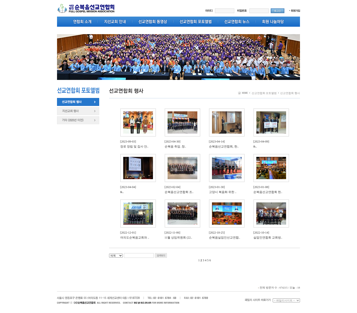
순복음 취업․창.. (175, 146)
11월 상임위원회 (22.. (178, 237)
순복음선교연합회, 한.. (224, 146)
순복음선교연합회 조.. (179, 192)
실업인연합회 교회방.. (267, 237)
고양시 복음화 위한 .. (223, 192)
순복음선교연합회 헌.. (267, 192)
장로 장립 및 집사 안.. (134, 146)
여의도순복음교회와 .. (134, 237)
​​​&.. (255, 146)
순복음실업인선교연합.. (224, 237)
